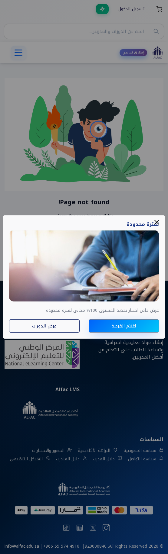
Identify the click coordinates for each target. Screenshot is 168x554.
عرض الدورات (44, 326)
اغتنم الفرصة (123, 326)
